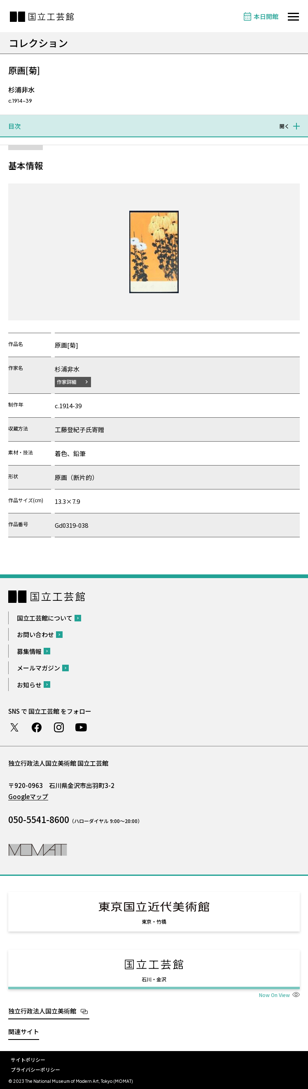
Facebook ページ (36, 727)
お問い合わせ (35, 634)
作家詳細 (67, 381)
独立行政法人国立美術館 (42, 1011)
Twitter (14, 727)
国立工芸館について (44, 618)
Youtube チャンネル (81, 727)
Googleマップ (28, 796)
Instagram (59, 727)
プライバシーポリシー (35, 1069)
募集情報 (29, 651)
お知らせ (29, 684)
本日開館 (266, 16)
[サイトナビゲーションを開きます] (293, 16)
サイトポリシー (28, 1059)
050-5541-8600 (38, 819)
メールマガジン (38, 667)
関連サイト (23, 1031)
